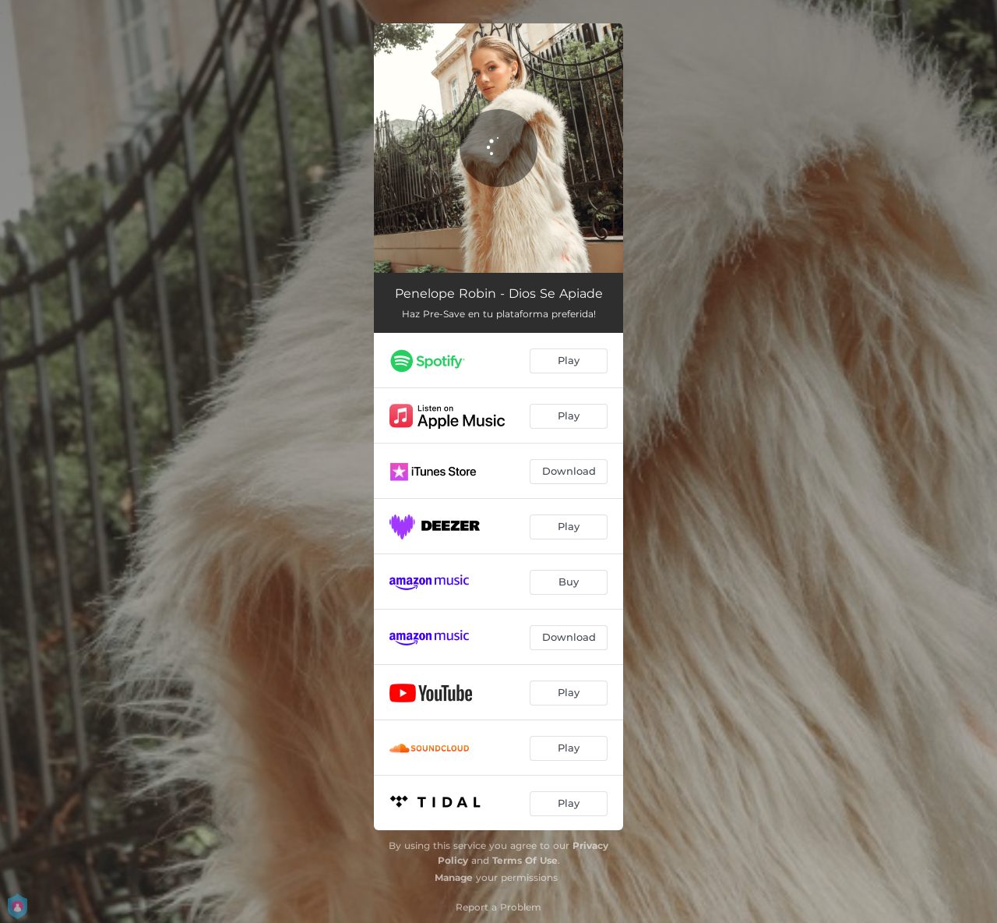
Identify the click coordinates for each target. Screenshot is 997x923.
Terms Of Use (525, 860)
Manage (454, 877)
